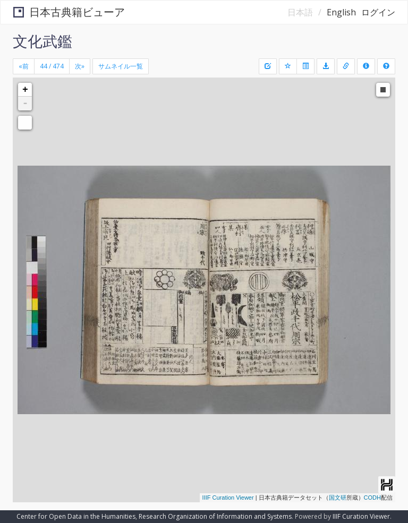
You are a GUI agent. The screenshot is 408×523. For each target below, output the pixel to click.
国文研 (337, 497)
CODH (372, 497)
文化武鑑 (42, 41)
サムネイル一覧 (120, 66)
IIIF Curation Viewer (228, 497)
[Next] (79, 66)
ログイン (378, 12)
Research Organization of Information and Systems (215, 516)
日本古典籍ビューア (69, 12)
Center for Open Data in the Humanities (75, 516)
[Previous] (24, 66)
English (341, 12)
